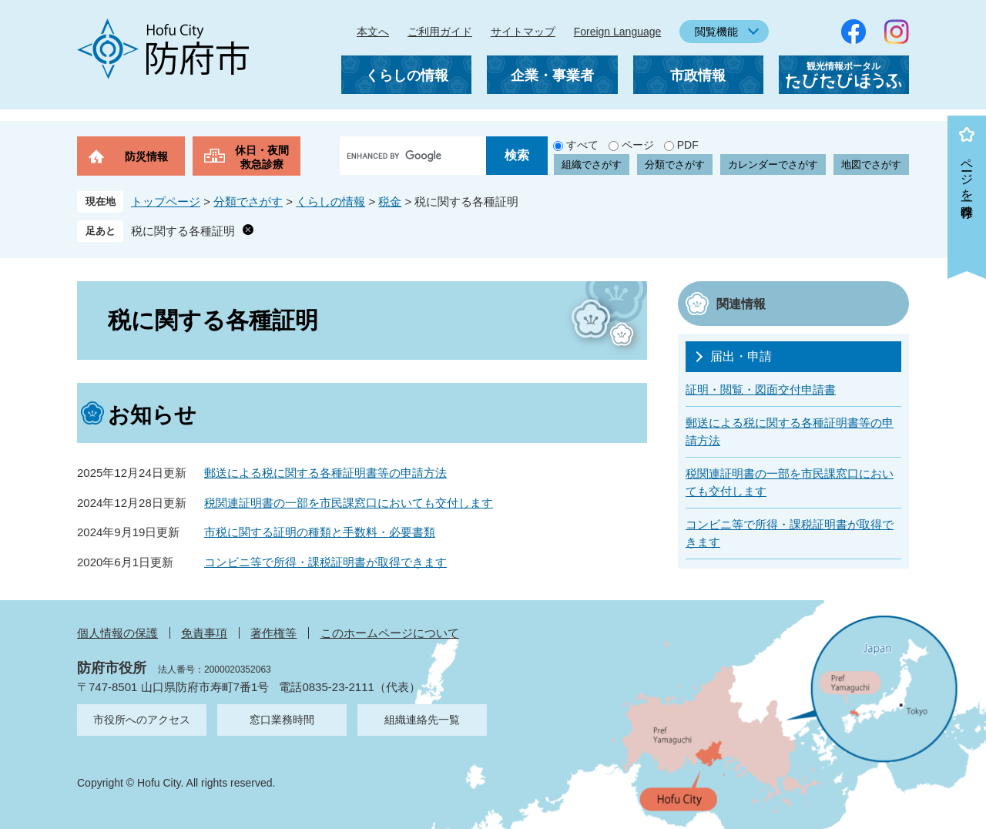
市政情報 (698, 75)
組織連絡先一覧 (422, 719)
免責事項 (204, 632)
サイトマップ (523, 31)
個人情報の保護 (117, 632)
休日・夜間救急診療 (262, 157)
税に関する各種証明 (183, 230)
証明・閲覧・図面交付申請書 (761, 389)
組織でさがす (592, 164)
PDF (688, 145)
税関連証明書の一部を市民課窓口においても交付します (348, 502)
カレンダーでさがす (773, 164)
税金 (389, 201)
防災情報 (146, 156)
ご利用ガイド (439, 31)
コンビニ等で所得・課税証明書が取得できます (325, 562)
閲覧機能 (716, 31)
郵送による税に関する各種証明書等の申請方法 (325, 472)
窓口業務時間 (282, 719)
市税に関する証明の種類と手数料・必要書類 (319, 532)
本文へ (373, 31)
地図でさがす (871, 164)
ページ (638, 145)
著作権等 (273, 632)
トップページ (165, 201)
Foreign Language (618, 31)
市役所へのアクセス (141, 719)
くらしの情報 (406, 75)
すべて (582, 145)
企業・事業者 (552, 75)
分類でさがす (675, 164)
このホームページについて (389, 632)
